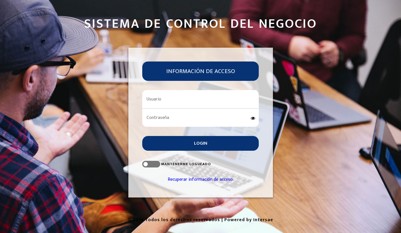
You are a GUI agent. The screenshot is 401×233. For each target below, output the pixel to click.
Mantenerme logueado (176, 164)
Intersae (263, 220)
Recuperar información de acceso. (201, 179)
